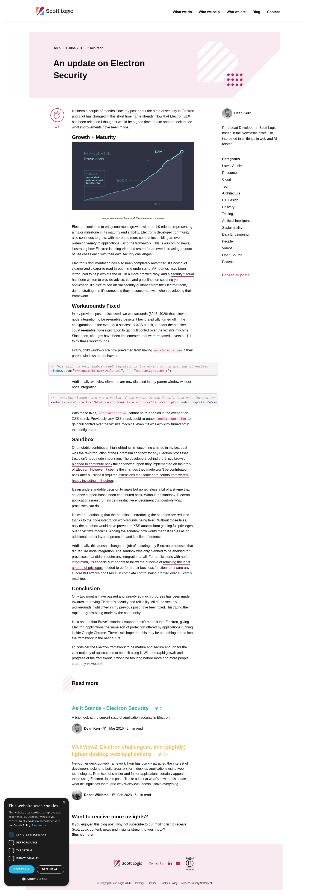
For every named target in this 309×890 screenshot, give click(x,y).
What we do (182, 12)
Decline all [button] (50, 869)
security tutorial (182, 274)
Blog (256, 12)
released (93, 122)
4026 (163, 314)
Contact (273, 12)
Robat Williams (96, 795)
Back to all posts (235, 275)
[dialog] (36, 842)
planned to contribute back (92, 464)
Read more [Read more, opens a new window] (39, 825)
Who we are (236, 12)
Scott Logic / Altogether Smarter (82, 11)
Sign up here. (83, 834)
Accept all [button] (22, 869)
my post (131, 111)
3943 (154, 314)
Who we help (209, 12)
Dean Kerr (92, 728)
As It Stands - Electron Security (110, 708)
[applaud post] (57, 115)
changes (96, 336)
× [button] (63, 802)
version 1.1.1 (184, 336)
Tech (57, 48)
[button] (36, 878)
